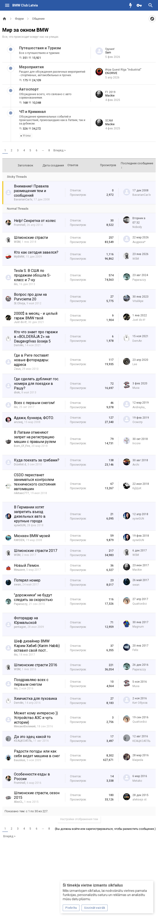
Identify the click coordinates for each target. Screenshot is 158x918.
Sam (108, 52)
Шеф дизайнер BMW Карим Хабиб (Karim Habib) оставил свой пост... (37, 646)
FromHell (19, 225)
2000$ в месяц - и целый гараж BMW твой (35, 315)
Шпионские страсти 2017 (35, 550)
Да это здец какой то (32, 736)
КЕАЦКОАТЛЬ (23, 740)
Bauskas (19, 760)
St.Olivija (19, 303)
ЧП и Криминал (32, 111)
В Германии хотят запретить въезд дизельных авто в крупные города (30, 514)
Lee (134, 364)
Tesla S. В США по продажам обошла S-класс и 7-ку (32, 275)
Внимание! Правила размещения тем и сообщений (31, 191)
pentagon (20, 627)
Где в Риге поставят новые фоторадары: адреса (31, 360)
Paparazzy (139, 279)
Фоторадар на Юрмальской (26, 620)
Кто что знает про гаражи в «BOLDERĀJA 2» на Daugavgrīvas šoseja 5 (36, 336)
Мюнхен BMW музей (32, 536)
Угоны (25, 135)
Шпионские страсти (31, 237)
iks (16, 284)
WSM (17, 241)
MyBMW (19, 256)
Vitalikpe (137, 301)
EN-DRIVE (111, 73)
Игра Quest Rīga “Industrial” (123, 69)
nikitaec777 (21, 493)
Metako (137, 780)
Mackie (110, 95)
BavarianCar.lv (23, 199)
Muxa (135, 387)
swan (17, 584)
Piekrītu (71, 907)
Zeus (17, 368)
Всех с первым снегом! (34, 403)
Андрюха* (138, 242)
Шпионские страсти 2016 (35, 665)
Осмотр (137, 422)
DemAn (18, 345)
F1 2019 (110, 92)
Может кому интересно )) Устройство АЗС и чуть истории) (36, 718)
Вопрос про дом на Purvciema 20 (30, 296)
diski (17, 392)
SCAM (109, 120)
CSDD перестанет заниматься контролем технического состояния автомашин (35, 482)
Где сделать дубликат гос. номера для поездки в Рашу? (36, 383)
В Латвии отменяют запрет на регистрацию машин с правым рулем (35, 437)
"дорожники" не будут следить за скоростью (33, 597)
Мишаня (19, 569)
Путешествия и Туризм (40, 48)
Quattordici (139, 603)
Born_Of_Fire (22, 446)
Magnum (138, 626)
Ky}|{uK (136, 488)
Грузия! (110, 49)
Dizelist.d (20, 464)
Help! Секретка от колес (35, 220)
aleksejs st (139, 799)
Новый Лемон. (27, 565)
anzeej (18, 422)
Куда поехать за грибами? (36, 460)
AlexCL (18, 801)
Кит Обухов (140, 702)
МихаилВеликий (25, 726)
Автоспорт (29, 89)
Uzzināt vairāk (94, 907)
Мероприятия (31, 67)
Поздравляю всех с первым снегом (31, 682)
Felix (135, 650)
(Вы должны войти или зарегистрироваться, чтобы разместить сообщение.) (105, 829)
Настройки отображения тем (79, 819)
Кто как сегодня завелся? (36, 252)
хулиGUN (20, 525)
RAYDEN (19, 540)
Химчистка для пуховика (35, 698)
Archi (135, 464)
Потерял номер (27, 580)
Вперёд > (59, 150)
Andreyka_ (139, 407)
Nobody (137, 227)
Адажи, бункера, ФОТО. (34, 418)
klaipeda (137, 760)
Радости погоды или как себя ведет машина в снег (37, 753)
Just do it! (20, 322)
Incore (136, 443)
